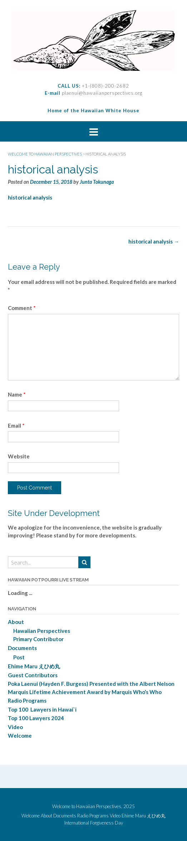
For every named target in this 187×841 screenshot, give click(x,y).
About (16, 622)
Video (15, 727)
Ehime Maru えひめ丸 (34, 666)
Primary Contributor (38, 639)
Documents (22, 648)
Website (19, 456)
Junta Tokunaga (97, 182)
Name (17, 394)
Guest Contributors (33, 675)
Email (16, 425)
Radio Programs (27, 700)
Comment (22, 308)
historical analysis (30, 197)
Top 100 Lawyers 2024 (36, 718)
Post (19, 657)
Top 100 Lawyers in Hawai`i (42, 709)
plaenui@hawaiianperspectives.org (101, 93)
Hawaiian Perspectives (41, 631)
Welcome (20, 735)
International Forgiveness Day (93, 823)
